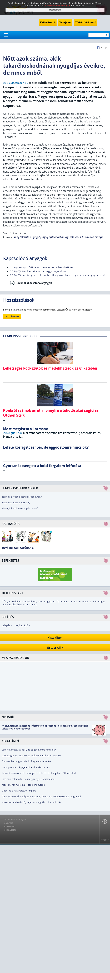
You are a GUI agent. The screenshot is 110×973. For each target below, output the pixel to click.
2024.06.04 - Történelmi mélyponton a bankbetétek (41, 267)
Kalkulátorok (48, 22)
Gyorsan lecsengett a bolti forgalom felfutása (26, 761)
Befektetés (10, 560)
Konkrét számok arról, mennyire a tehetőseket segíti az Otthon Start (39, 773)
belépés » (7, 625)
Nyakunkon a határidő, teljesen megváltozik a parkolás (31, 802)
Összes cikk (55, 648)
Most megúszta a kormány (16, 502)
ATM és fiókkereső (85, 22)
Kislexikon (55, 638)
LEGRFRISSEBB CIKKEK (20, 336)
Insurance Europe (92, 237)
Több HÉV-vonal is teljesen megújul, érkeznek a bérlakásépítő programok (41, 796)
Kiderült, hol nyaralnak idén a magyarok (23, 784)
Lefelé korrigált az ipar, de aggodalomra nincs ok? (29, 749)
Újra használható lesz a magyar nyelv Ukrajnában (28, 779)
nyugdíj (36, 237)
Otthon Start (12, 593)
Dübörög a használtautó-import (19, 790)
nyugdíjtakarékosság (55, 237)
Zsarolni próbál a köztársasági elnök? (22, 496)
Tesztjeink (65, 22)
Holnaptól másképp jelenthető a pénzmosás (25, 767)
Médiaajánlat (10, 830)
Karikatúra (10, 524)
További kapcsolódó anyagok (34, 283)
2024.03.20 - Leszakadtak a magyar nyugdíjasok (39, 271)
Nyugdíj (8, 717)
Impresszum (9, 826)
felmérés (75, 237)
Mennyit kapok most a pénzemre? (20, 508)
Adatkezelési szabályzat (15, 819)
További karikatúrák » (18, 548)
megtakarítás (22, 237)
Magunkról (8, 823)
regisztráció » (23, 625)
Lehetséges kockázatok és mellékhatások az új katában (31, 755)
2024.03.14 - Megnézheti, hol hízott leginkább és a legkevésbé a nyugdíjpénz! (57, 275)
